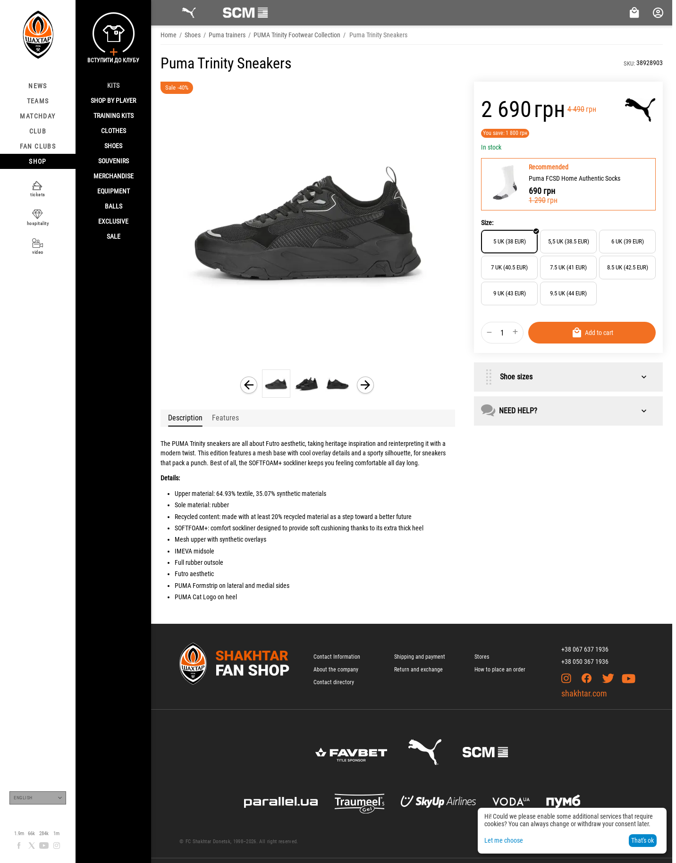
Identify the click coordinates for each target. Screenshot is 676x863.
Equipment (113, 191)
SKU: (629, 63)
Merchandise (113, 176)
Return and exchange (418, 669)
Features (225, 417)
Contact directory (333, 682)
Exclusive (113, 221)
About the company (335, 669)
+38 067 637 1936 (584, 649)
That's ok (642, 840)
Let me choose (503, 840)
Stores (481, 657)
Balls (113, 206)
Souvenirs (113, 161)
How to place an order (499, 669)
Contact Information (336, 657)
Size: (487, 222)
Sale (113, 236)
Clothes (113, 130)
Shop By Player (113, 100)
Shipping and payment (419, 657)
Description (185, 417)
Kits (113, 85)
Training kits (113, 115)
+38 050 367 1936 (584, 661)
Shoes (113, 146)
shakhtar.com (584, 693)
